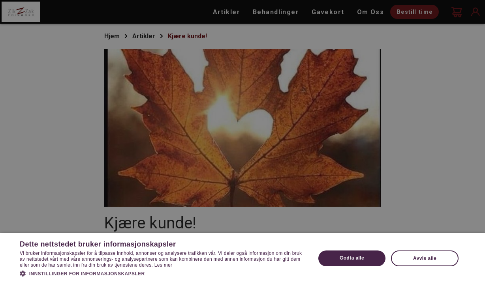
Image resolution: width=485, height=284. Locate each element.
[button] (163, 273)
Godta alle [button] (352, 258)
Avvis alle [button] (424, 258)
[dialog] (242, 142)
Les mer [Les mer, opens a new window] (163, 265)
